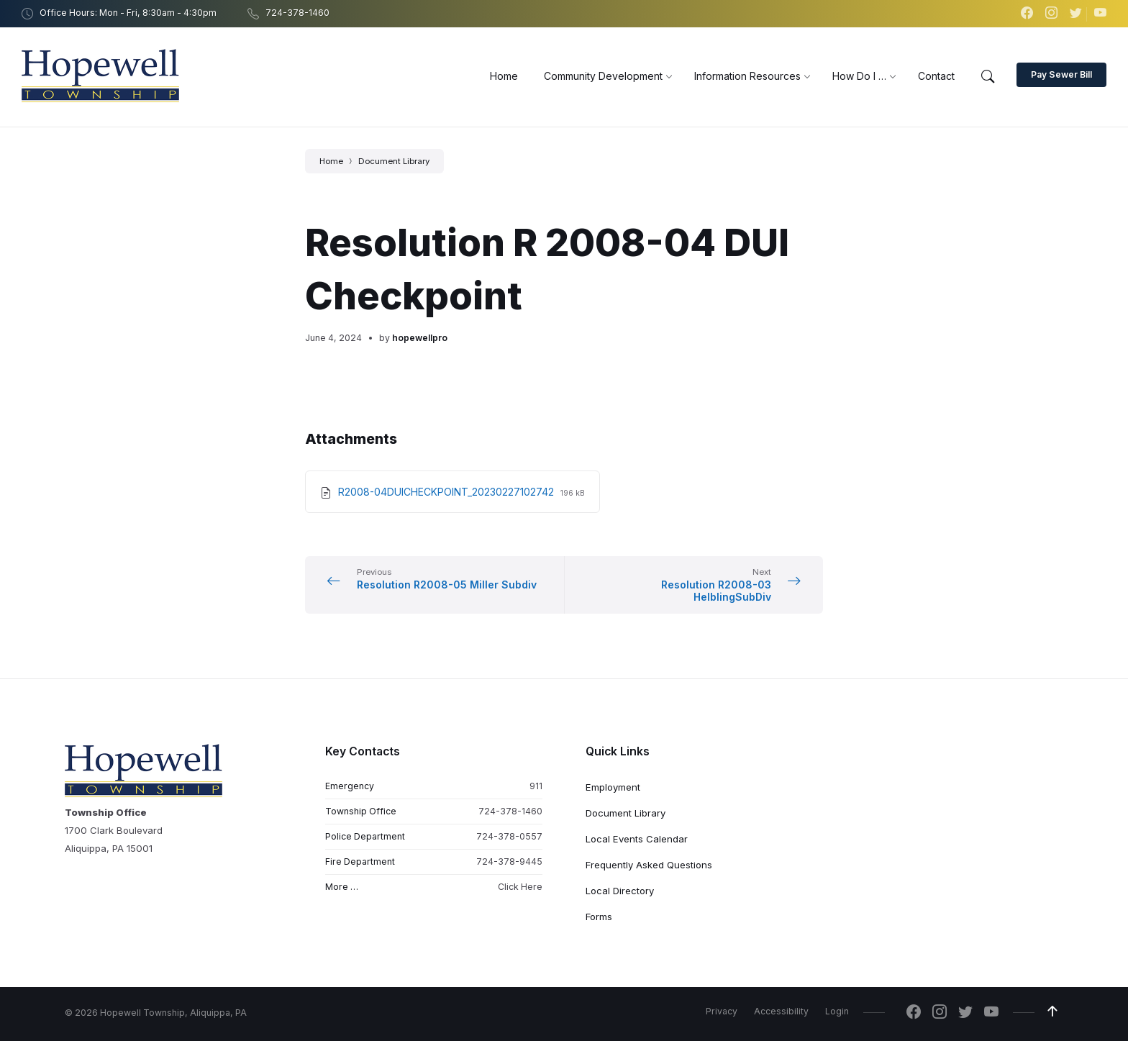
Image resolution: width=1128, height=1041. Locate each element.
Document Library (393, 161)
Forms (599, 916)
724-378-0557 (509, 836)
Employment (613, 787)
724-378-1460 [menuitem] (297, 12)
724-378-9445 (509, 861)
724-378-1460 (510, 811)
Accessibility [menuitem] (781, 1011)
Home (331, 161)
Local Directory (620, 890)
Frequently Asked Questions (649, 864)
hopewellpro (419, 337)
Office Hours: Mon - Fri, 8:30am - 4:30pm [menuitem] (128, 12)
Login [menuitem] (837, 1011)
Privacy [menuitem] (721, 1011)
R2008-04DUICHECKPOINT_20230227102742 (447, 492)
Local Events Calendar (637, 839)
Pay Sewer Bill (1061, 74)
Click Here (520, 887)
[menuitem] (504, 76)
